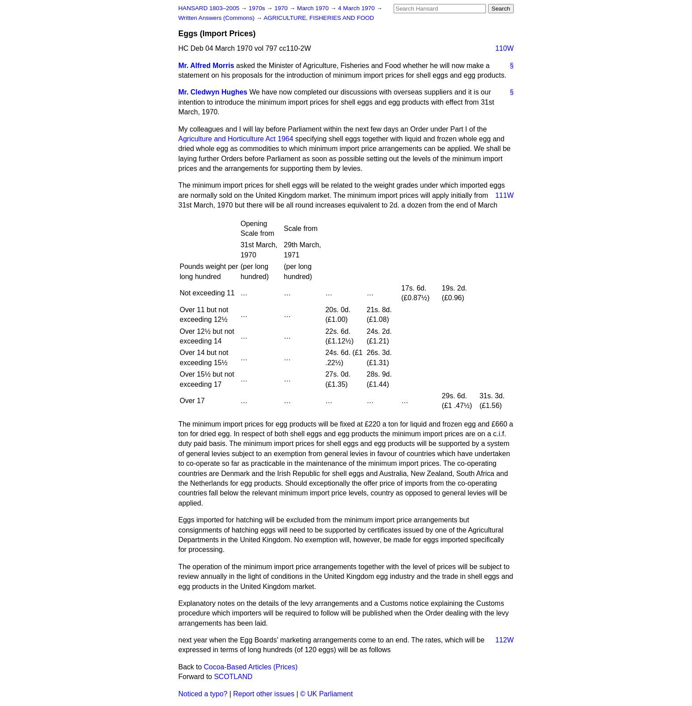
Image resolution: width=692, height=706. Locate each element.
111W (504, 195)
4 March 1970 (357, 8)
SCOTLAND (233, 676)
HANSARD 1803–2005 (208, 8)
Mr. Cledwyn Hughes (212, 92)
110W (504, 48)
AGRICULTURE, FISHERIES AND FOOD (318, 18)
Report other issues (263, 694)
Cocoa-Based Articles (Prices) (251, 667)
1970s (257, 8)
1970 (282, 8)
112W (504, 640)
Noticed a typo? (202, 694)
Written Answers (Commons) (217, 18)
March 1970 (314, 8)
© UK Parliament (326, 694)
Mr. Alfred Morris (206, 65)
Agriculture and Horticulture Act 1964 (235, 139)
